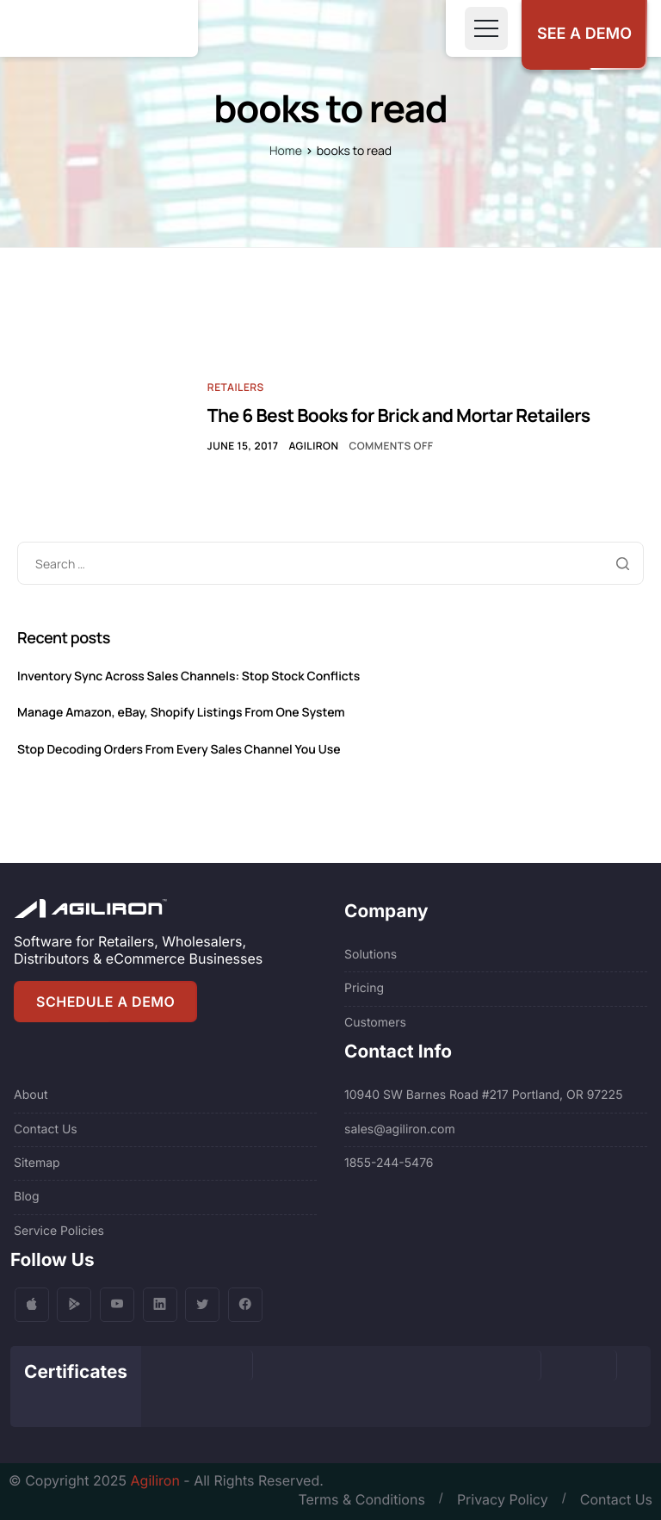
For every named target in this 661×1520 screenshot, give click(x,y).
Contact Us (45, 1129)
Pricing (364, 988)
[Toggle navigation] (486, 28)
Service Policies (59, 1231)
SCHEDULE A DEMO (105, 1001)
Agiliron (313, 445)
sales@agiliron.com (399, 1129)
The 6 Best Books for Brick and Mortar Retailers (398, 416)
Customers (375, 1022)
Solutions (370, 954)
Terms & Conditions (361, 1499)
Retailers (235, 387)
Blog (27, 1196)
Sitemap (37, 1163)
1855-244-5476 (389, 1163)
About (30, 1095)
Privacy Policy (502, 1499)
